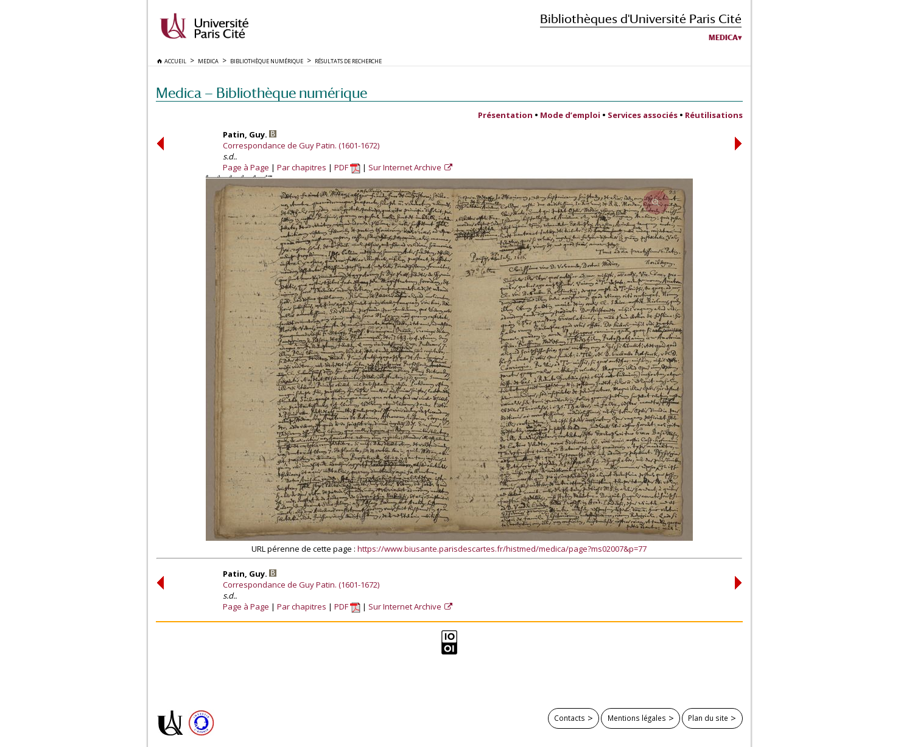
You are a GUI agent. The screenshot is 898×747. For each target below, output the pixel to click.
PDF (347, 167)
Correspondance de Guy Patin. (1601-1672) (301, 145)
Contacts (569, 718)
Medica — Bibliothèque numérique (261, 93)
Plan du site (708, 718)
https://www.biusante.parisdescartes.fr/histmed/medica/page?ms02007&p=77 (502, 548)
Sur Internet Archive (405, 167)
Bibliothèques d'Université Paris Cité (641, 19)
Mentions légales (637, 718)
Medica (723, 37)
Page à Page (246, 167)
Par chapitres (301, 167)
